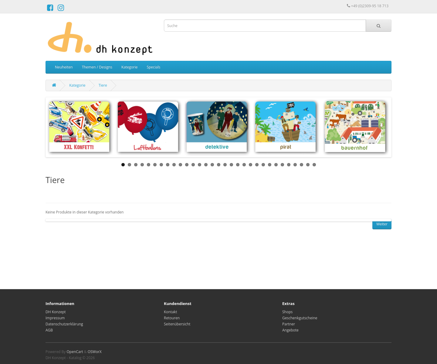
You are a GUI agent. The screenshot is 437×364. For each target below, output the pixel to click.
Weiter (382, 224)
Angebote (290, 330)
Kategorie (129, 67)
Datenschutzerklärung (64, 324)
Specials (153, 67)
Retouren (172, 318)
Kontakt (170, 311)
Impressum (55, 318)
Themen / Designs (97, 67)
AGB (49, 330)
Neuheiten (64, 67)
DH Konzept (56, 311)
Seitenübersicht (177, 324)
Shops (287, 311)
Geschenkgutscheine (299, 318)
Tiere (103, 85)
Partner (288, 324)
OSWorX (95, 351)
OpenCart (74, 351)
